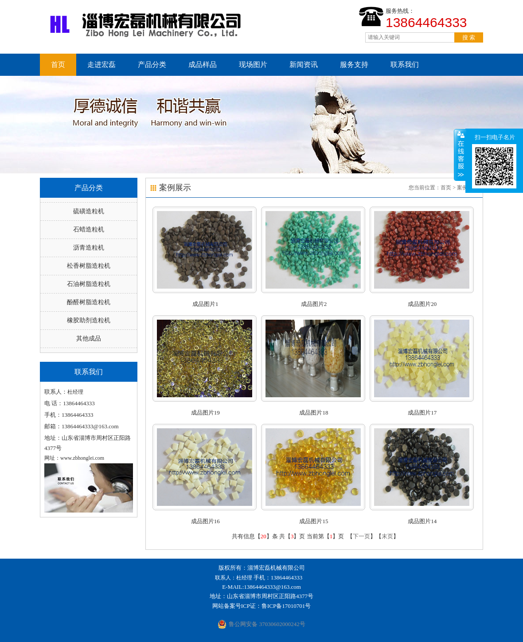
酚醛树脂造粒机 (88, 302)
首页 (58, 64)
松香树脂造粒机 (88, 265)
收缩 (460, 155)
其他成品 (88, 338)
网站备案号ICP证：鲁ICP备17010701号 (261, 606)
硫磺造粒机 (88, 211)
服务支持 (354, 64)
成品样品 (202, 64)
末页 (387, 536)
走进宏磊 (101, 64)
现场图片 (253, 64)
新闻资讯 (303, 64)
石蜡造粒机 (88, 229)
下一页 (361, 536)
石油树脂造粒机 (88, 284)
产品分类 (152, 64)
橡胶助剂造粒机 (88, 320)
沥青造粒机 (88, 247)
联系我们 (404, 64)
